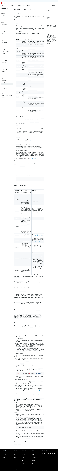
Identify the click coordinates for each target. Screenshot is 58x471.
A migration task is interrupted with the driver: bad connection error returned (52, 20)
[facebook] (48, 450)
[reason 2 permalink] (17, 319)
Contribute (17, 12)
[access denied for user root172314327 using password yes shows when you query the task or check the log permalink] (43, 384)
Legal (20, 465)
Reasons (48, 43)
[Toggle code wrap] (41, 178)
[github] (43, 450)
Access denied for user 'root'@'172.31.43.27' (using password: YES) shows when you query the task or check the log (51, 37)
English (54, 5)
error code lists (33, 158)
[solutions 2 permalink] (18, 410)
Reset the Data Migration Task (19, 181)
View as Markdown (36, 12)
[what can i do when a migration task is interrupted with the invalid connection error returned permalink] (27, 276)
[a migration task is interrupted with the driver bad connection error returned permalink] (20, 297)
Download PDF (18, 13)
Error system (48, 10)
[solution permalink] (17, 306)
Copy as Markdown (26, 12)
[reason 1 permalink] (17, 299)
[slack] (50, 450)
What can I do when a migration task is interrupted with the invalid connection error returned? (52, 15)
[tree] (7, 59)
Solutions (48, 18)
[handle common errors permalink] (26, 184)
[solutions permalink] (18, 284)
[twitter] (45, 450)
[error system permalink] (21, 19)
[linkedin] (46, 450)
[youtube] (54, 450)
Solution (48, 24)
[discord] (52, 450)
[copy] (43, 178)
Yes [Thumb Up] (16, 440)
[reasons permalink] (17, 400)
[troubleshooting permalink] (23, 160)
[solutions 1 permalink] (18, 330)
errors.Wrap (30, 140)
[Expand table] (43, 37)
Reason (48, 17)
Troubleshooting (48, 11)
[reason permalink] (17, 278)
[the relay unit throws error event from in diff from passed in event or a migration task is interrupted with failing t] (23, 317)
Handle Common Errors (23, 171)
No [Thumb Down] (19, 440)
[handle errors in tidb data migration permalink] (38, 9)
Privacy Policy (16, 465)
